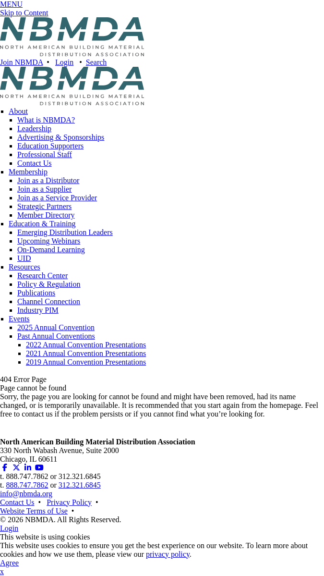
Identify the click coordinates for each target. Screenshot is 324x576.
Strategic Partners (44, 206)
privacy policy (168, 554)
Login (64, 62)
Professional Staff (44, 154)
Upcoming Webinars (48, 241)
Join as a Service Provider (57, 198)
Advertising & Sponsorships (60, 137)
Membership (28, 172)
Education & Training (42, 224)
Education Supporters (50, 146)
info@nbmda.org (26, 494)
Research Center (42, 275)
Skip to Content (24, 13)
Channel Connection (48, 301)
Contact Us (34, 163)
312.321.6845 (80, 485)
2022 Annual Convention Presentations (86, 345)
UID (24, 258)
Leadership (34, 128)
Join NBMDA (21, 62)
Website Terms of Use (34, 511)
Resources (24, 267)
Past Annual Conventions (56, 336)
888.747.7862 (27, 485)
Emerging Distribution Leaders (65, 232)
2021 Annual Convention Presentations (86, 353)
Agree (9, 563)
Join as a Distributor (48, 180)
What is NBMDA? (46, 120)
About (18, 111)
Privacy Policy (69, 502)
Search (96, 62)
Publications (36, 293)
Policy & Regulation (49, 284)
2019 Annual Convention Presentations (86, 362)
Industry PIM (38, 310)
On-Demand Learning (51, 249)
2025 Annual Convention (56, 327)
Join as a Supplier (44, 189)
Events (19, 319)
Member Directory (46, 215)
